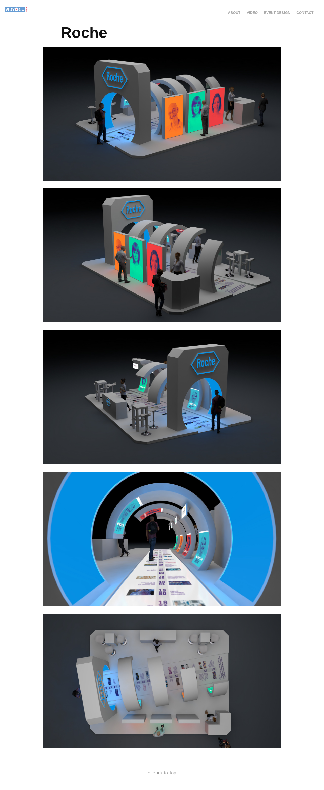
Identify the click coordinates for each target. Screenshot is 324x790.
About (234, 13)
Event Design (277, 13)
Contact (304, 13)
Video (252, 13)
